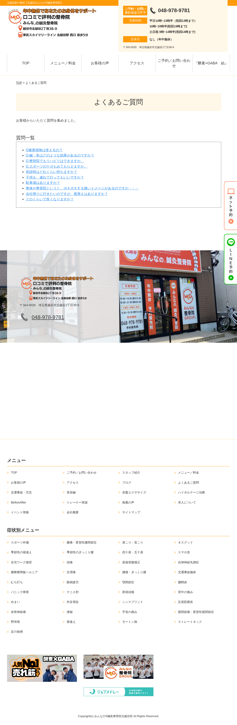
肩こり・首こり (132, 542)
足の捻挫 (17, 631)
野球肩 (15, 621)
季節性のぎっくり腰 (80, 552)
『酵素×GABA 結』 (211, 63)
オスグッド (185, 542)
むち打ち (17, 582)
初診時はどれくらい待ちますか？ (51, 172)
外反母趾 (73, 602)
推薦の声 (128, 502)
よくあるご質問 (188, 482)
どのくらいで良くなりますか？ (50, 199)
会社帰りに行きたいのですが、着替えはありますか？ (67, 194)
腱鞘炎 (182, 582)
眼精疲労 (73, 582)
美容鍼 (71, 492)
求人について (187, 502)
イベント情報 (20, 512)
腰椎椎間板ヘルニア (24, 572)
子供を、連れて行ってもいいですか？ (55, 177)
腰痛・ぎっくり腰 (134, 572)
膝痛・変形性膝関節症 (82, 542)
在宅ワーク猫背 (21, 562)
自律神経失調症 (188, 562)
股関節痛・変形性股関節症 (196, 612)
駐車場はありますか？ (43, 183)
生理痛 (71, 572)
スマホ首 (184, 552)
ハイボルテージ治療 (191, 492)
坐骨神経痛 (18, 612)
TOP (25, 63)
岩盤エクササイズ (134, 492)
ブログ (126, 482)
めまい (15, 602)
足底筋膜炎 (185, 602)
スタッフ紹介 (131, 472)
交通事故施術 (187, 572)
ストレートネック (190, 621)
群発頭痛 (128, 592)
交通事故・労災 (21, 492)
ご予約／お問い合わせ (174, 63)
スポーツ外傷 (20, 542)
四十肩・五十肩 (132, 552)
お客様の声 (100, 63)
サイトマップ (131, 512)
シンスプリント (132, 602)
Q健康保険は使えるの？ (44, 150)
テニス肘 (73, 592)
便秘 (70, 612)
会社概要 (73, 512)
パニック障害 (20, 592)
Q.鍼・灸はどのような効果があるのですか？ (60, 155)
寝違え (71, 621)
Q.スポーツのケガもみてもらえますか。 (57, 166)
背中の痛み (185, 592)
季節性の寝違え (21, 552)
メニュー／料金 (63, 63)
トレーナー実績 (77, 502)
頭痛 (70, 562)
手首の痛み (129, 612)
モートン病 (129, 621)
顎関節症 (128, 582)
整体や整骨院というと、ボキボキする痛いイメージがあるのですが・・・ (82, 188)
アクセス (137, 63)
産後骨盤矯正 (131, 562)
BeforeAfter (18, 502)
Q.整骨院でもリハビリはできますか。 (55, 161)
